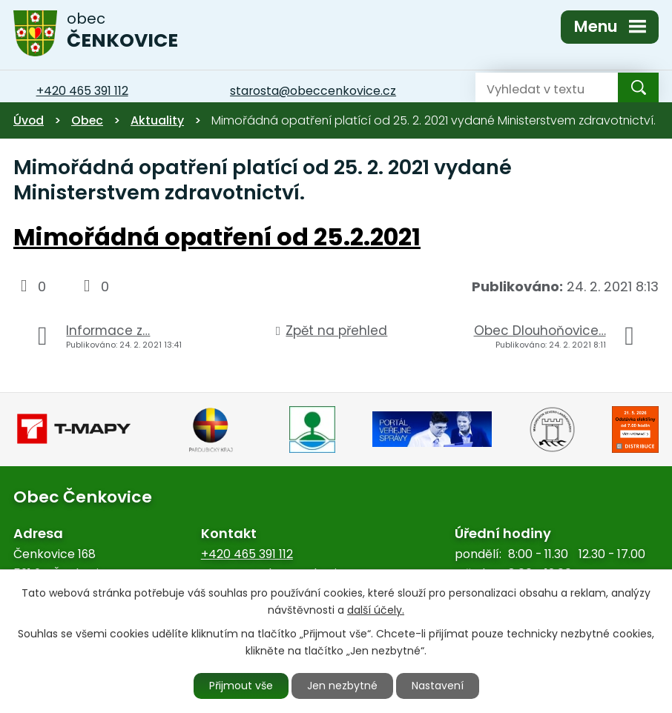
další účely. (375, 610)
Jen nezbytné (342, 685)
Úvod (28, 120)
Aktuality (157, 120)
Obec (87, 120)
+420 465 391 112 (247, 554)
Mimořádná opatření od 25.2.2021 (217, 236)
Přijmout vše (241, 685)
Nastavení (438, 685)
